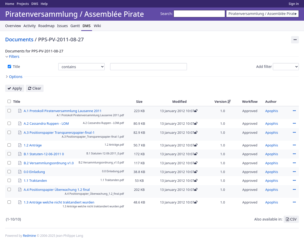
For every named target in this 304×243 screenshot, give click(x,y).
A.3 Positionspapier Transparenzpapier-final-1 (59, 132)
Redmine (29, 235)
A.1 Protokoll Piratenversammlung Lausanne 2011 (63, 110)
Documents (19, 39)
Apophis (271, 110)
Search (166, 13)
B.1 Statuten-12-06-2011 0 (44, 154)
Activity (29, 25)
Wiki (97, 25)
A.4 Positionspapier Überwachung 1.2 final (57, 189)
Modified (179, 101)
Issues (62, 25)
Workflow (250, 101)
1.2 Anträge (33, 145)
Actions (294, 110)
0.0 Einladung (34, 171)
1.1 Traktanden (35, 180)
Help (44, 4)
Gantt (75, 25)
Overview (13, 25)
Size (139, 101)
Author (271, 101)
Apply (17, 88)
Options (15, 76)
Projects (23, 4)
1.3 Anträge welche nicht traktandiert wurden (59, 202)
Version (221, 101)
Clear (36, 88)
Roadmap (46, 25)
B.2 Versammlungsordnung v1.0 (49, 163)
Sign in (294, 4)
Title (16, 66)
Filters (14, 56)
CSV (293, 219)
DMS (34, 4)
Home (9, 4)
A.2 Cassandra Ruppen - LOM (46, 123)
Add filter (264, 66)
